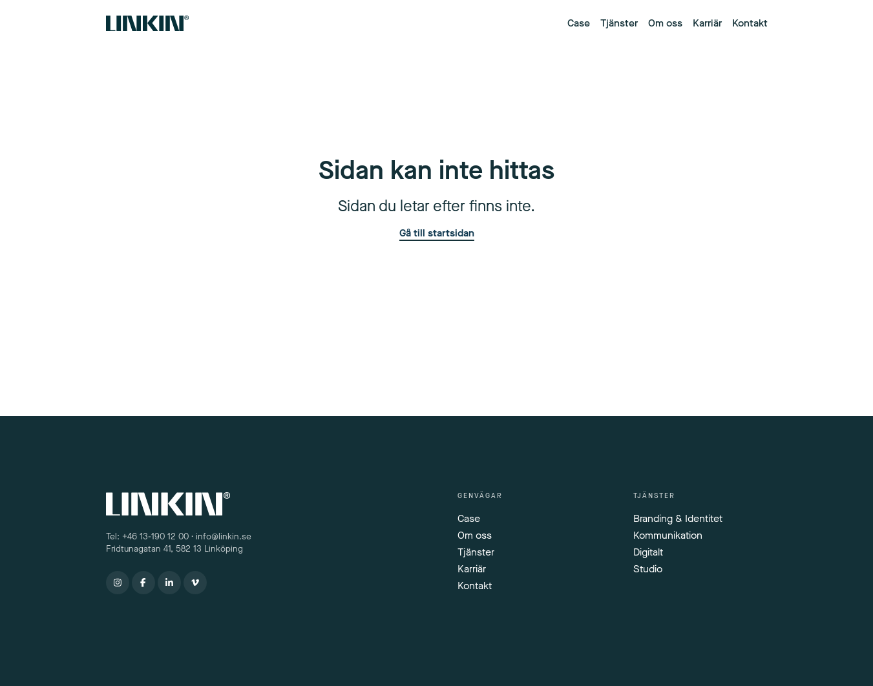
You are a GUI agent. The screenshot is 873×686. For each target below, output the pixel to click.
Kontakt (750, 23)
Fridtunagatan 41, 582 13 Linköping (176, 549)
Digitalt (648, 552)
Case (578, 23)
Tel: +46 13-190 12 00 (147, 537)
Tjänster (619, 23)
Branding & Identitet (677, 518)
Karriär (707, 23)
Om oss (665, 23)
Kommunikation (667, 535)
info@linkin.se (223, 537)
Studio (647, 569)
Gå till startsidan (436, 233)
